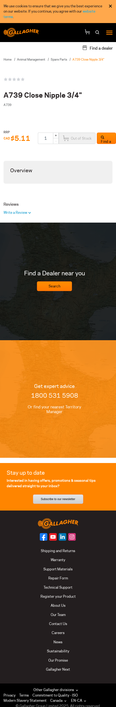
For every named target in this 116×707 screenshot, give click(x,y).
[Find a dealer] (97, 48)
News (58, 642)
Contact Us (58, 623)
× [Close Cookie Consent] (110, 6)
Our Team (58, 614)
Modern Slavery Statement (25, 700)
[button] (59, 700)
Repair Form (58, 578)
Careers (58, 632)
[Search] (98, 33)
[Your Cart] (87, 32)
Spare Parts (59, 59)
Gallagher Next (58, 669)
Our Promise (58, 660)
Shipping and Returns (58, 550)
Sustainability (58, 651)
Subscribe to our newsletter (58, 499)
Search (54, 286)
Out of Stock (77, 138)
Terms (24, 695)
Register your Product (58, 596)
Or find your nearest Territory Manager (54, 409)
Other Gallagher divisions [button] (56, 689)
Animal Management (31, 59)
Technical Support (58, 587)
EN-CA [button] (79, 700)
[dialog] (58, 11)
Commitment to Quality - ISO (55, 695)
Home (8, 59)
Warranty (58, 559)
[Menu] (109, 32)
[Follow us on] (43, 537)
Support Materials (58, 569)
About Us (58, 605)
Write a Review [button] (16, 212)
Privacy (10, 695)
